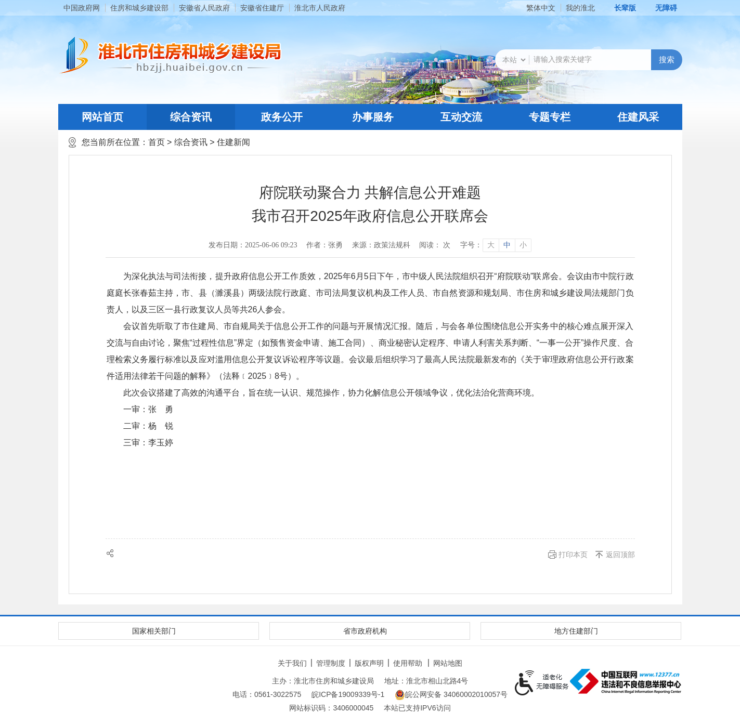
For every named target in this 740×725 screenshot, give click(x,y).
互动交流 (461, 117)
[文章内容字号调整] (495, 245)
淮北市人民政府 (319, 8)
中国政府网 (81, 8)
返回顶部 (620, 554)
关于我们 (292, 663)
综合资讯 (191, 117)
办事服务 (373, 117)
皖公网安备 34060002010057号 (451, 695)
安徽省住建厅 (262, 8)
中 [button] (507, 245)
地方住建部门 (576, 631)
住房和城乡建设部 (139, 8)
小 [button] (523, 245)
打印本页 (573, 554)
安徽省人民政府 (204, 8)
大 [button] (491, 245)
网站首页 (102, 117)
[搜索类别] (513, 59)
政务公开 (282, 117)
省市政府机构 (365, 631)
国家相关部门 (154, 631)
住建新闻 (233, 142)
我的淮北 (580, 8)
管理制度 (330, 663)
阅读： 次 (434, 245)
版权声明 (369, 663)
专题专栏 (549, 117)
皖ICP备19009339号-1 (347, 694)
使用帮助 (407, 663)
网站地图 (447, 663)
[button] (619, 8)
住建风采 (638, 117)
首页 (156, 142)
